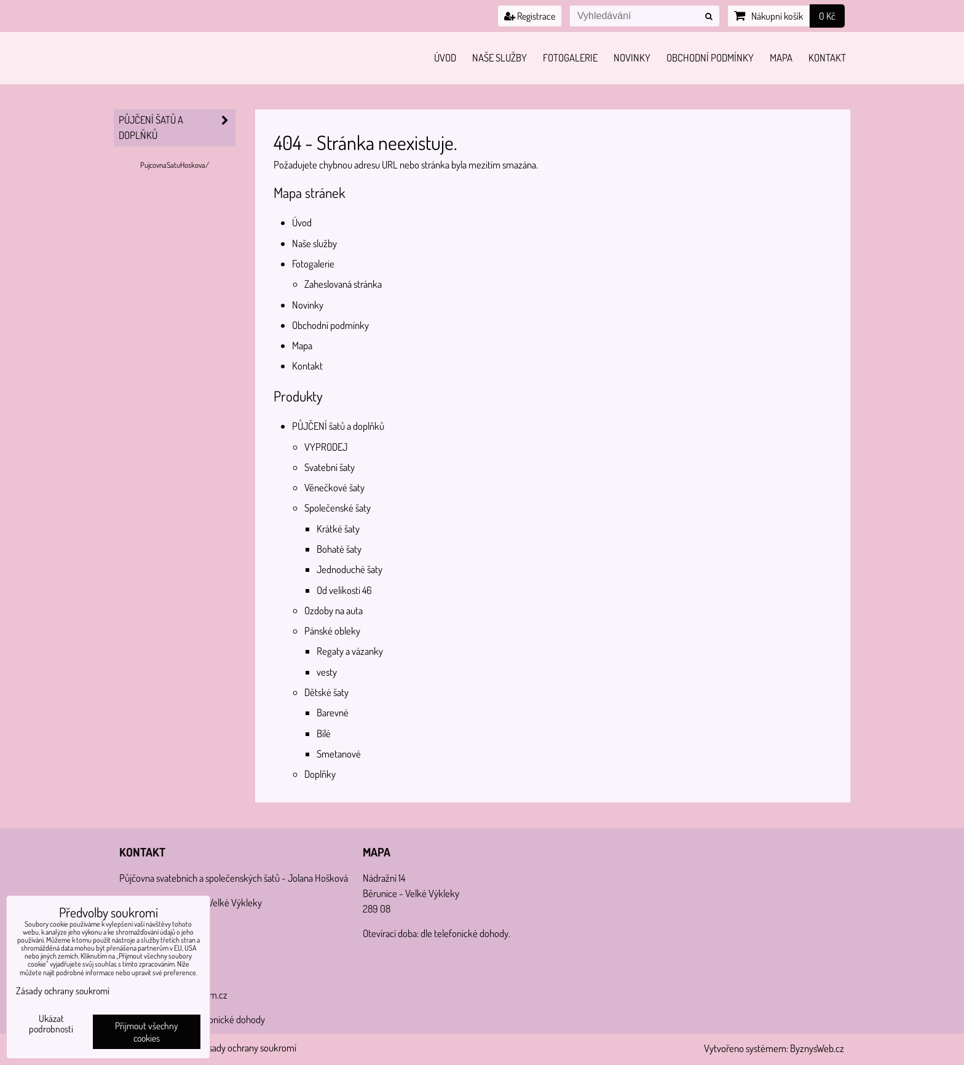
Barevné (333, 712)
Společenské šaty (337, 507)
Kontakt (827, 57)
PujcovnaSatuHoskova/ (174, 165)
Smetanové (339, 753)
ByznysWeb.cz (817, 1048)
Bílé (324, 733)
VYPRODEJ (325, 446)
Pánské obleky (332, 630)
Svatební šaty (329, 467)
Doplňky (320, 773)
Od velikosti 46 (344, 590)
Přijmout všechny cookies (146, 1031)
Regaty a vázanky (350, 650)
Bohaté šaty (339, 548)
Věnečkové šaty (334, 487)
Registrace (529, 16)
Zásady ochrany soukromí (247, 1047)
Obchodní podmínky (710, 57)
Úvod (445, 57)
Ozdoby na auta (333, 610)
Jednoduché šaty (349, 569)
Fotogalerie (570, 57)
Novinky (632, 57)
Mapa (781, 57)
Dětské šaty (326, 692)
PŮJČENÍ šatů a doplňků (338, 425)
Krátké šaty (338, 528)
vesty (327, 671)
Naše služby (499, 57)
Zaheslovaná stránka (343, 283)
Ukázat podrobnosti (51, 1023)
